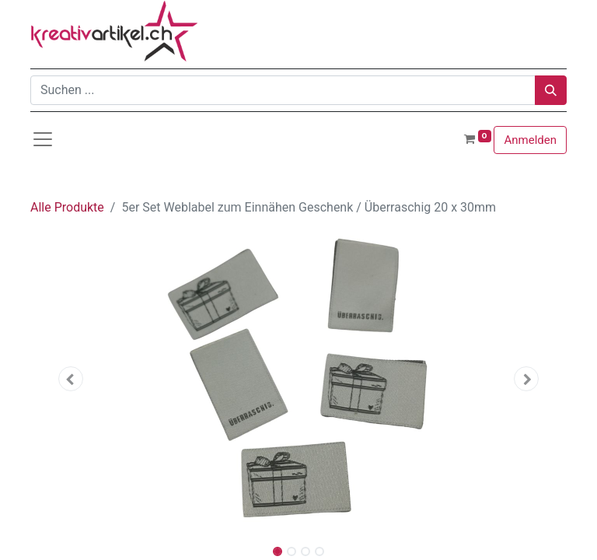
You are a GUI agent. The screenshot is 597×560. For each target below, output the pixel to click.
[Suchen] (551, 90)
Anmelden (530, 140)
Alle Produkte (67, 207)
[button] (70, 379)
